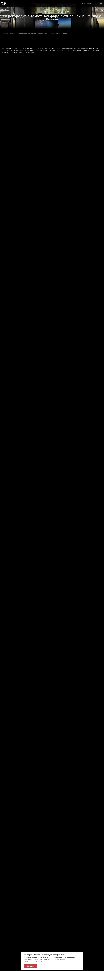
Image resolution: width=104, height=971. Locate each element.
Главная (5, 34)
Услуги (12, 34)
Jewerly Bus (3, 4)
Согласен (30, 966)
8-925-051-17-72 (89, 3)
